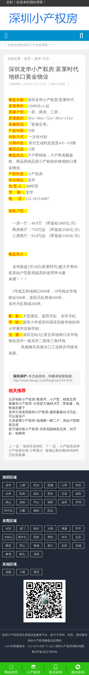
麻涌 (8, 554)
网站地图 (78, 646)
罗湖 (78, 502)
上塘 (22, 485)
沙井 (8, 493)
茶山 (22, 545)
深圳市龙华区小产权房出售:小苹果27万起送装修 (26, 451)
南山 (8, 502)
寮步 (36, 528)
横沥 (8, 545)
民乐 (50, 510)
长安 (8, 528)
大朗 (50, 528)
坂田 (78, 493)
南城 (36, 545)
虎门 (22, 528)
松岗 (22, 493)
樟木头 (22, 537)
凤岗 (36, 537)
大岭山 (8, 537)
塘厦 (64, 528)
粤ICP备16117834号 (44, 652)
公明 (64, 485)
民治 (36, 485)
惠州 (36, 572)
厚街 (50, 537)
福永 (36, 493)
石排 (64, 545)
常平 (78, 528)
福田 (50, 502)
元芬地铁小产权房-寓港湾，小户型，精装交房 (42, 399)
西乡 (50, 493)
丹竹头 (8, 510)
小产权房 (33, 669)
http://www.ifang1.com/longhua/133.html (42, 380)
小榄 (22, 572)
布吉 (78, 485)
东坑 (64, 537)
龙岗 (22, 502)
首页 (27, 58)
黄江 (50, 545)
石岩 (64, 493)
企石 (78, 537)
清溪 (36, 554)
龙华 (37, 58)
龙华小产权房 (58, 84)
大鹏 (22, 510)
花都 (8, 572)
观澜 (50, 485)
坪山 (36, 502)
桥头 (22, 554)
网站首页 (11, 669)
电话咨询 (56, 669)
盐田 (64, 502)
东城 (78, 545)
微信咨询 (78, 669)
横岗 (36, 510)
